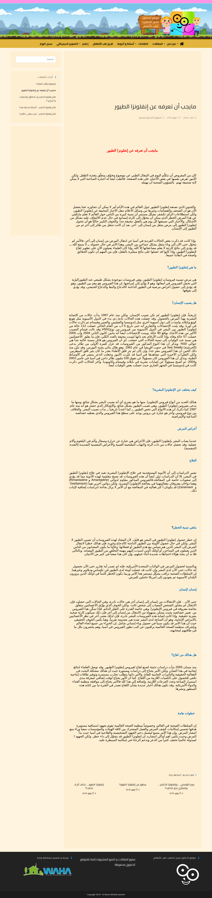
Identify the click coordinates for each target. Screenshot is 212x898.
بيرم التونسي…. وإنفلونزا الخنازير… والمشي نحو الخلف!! (176, 786)
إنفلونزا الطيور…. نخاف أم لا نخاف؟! (89, 786)
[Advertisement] (132, 79)
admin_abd (188, 118)
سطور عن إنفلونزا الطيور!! (132, 784)
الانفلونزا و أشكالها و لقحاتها (150, 118)
